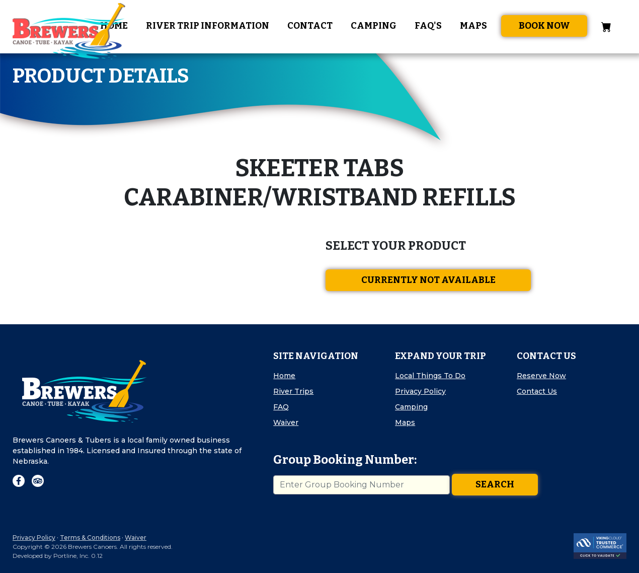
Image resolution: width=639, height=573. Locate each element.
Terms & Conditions (90, 537)
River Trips (293, 391)
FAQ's (428, 25)
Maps (473, 25)
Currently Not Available (428, 279)
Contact (310, 25)
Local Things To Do (430, 375)
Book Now (544, 25)
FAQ (281, 406)
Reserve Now (541, 375)
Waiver (285, 422)
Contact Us (537, 391)
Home (284, 375)
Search (494, 484)
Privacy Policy (420, 391)
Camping (373, 25)
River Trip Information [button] (207, 25)
